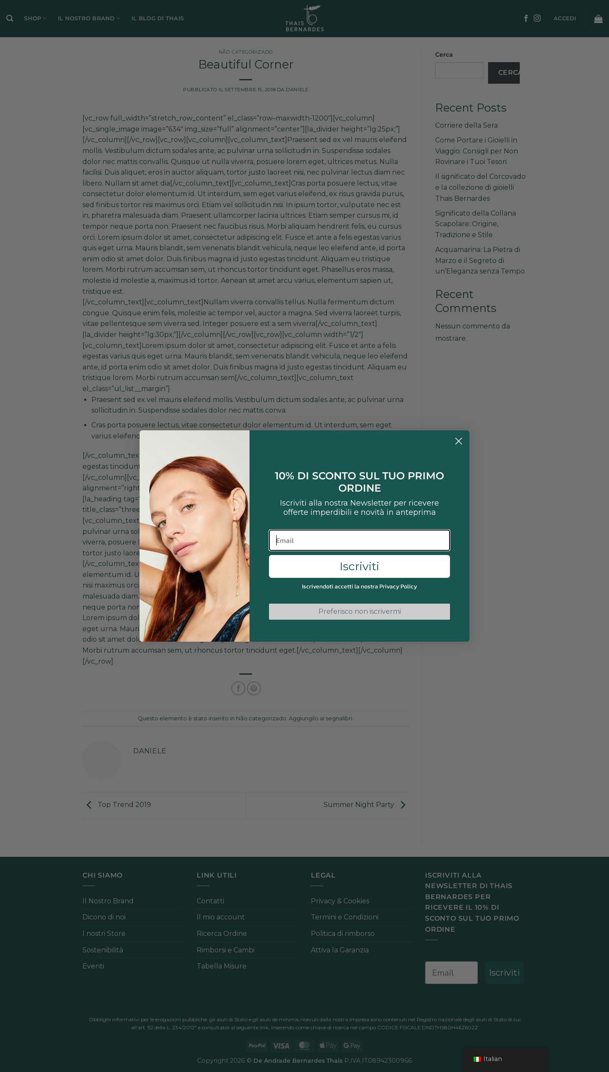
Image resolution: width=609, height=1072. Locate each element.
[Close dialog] (458, 441)
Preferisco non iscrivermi (359, 611)
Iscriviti (359, 566)
